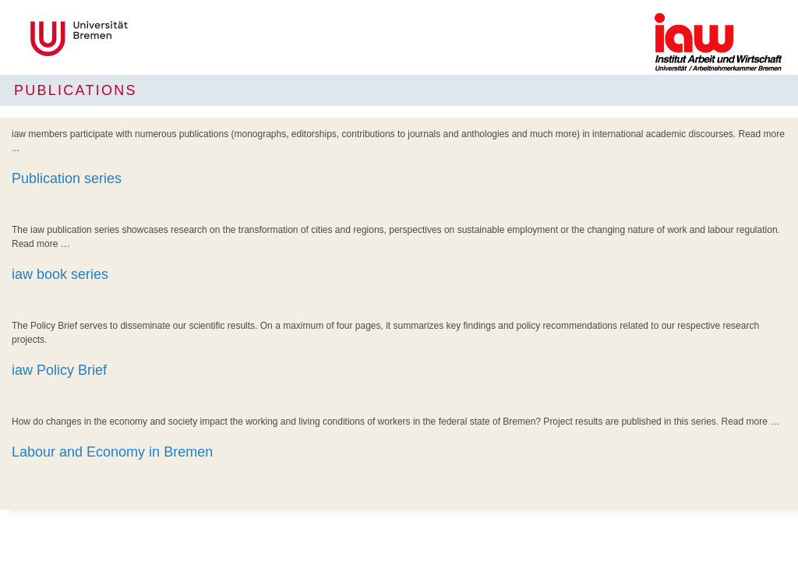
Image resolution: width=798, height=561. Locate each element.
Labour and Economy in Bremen (112, 452)
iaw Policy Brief (59, 370)
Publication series (67, 178)
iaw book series (60, 274)
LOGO (130, 38)
